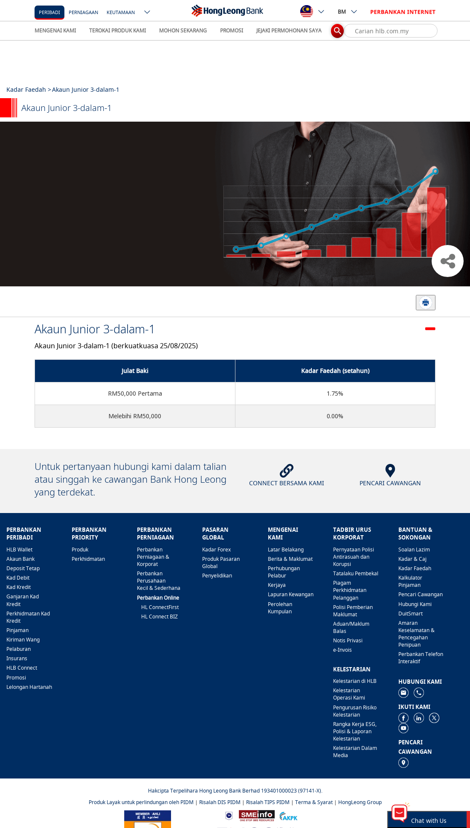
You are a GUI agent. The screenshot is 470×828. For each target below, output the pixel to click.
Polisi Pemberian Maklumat (353, 611)
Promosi (16, 677)
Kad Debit (17, 577)
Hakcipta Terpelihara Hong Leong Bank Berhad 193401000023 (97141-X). (235, 790)
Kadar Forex (216, 549)
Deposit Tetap (23, 568)
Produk (80, 549)
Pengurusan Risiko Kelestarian (355, 711)
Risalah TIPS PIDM (268, 802)
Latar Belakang (286, 549)
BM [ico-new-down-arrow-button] (348, 11)
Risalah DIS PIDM (220, 802)
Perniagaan (83, 12)
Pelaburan (18, 649)
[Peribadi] (49, 12)
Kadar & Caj (412, 559)
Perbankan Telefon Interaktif (420, 657)
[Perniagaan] (83, 12)
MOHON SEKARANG (183, 30)
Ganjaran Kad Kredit (22, 600)
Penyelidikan (217, 575)
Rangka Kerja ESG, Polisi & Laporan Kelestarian (355, 731)
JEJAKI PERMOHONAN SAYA (289, 30)
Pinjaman (17, 630)
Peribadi (49, 12)
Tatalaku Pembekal (355, 573)
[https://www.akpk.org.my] (288, 815)
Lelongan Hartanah (29, 687)
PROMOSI (231, 30)
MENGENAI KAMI (55, 30)
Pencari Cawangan (420, 594)
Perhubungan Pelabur (284, 572)
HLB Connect (21, 667)
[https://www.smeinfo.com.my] (257, 815)
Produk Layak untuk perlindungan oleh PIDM (141, 802)
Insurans (16, 658)
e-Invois (342, 649)
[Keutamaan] (121, 12)
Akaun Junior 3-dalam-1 (95, 329)
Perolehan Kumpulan (280, 608)
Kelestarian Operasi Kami (349, 694)
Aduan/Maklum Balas (351, 627)
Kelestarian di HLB (355, 681)
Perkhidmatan (88, 559)
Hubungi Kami (415, 604)
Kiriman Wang (23, 639)
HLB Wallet (19, 549)
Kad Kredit (18, 587)
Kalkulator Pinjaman (410, 581)
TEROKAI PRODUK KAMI (117, 30)
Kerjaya (277, 585)
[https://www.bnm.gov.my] (228, 815)
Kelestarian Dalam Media (355, 751)
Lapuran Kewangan (290, 594)
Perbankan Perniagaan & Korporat (153, 557)
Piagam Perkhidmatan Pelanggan (349, 590)
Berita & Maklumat (290, 559)
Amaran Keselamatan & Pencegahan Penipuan (416, 633)
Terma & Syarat (314, 802)
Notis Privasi (348, 640)
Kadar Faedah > (28, 89)
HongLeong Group (360, 802)
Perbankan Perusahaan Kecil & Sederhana (158, 581)
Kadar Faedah (414, 568)
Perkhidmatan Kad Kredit (28, 617)
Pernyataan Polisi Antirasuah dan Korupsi (353, 557)
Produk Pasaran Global (221, 562)
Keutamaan (121, 12)
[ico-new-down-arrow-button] (147, 12)
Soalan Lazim (414, 549)
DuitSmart (410, 613)
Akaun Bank (20, 559)
